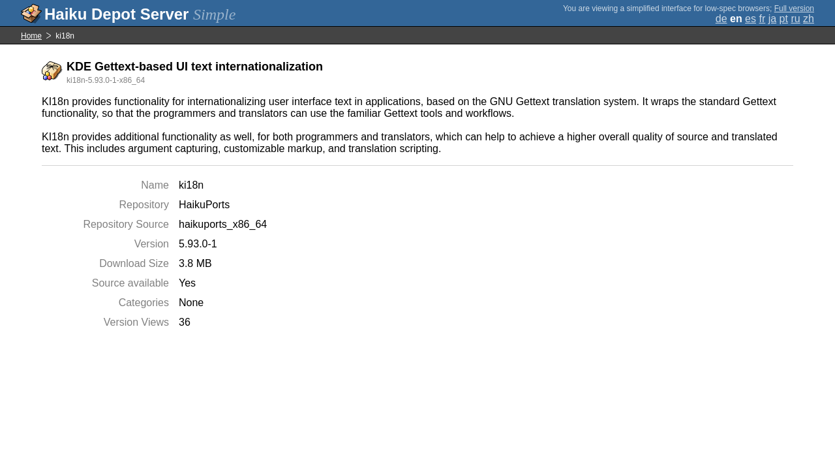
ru (795, 18)
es (750, 18)
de (721, 18)
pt (784, 18)
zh (808, 18)
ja (772, 18)
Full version (794, 8)
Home (31, 35)
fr (762, 18)
